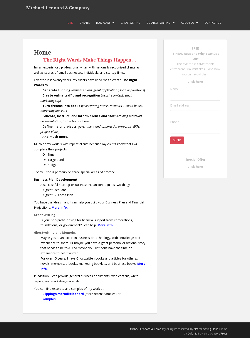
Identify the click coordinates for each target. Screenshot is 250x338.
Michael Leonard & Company (58, 7)
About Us (187, 23)
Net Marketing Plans (206, 329)
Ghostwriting (130, 23)
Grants (85, 23)
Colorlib (193, 333)
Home (69, 23)
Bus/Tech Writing (159, 23)
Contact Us (213, 23)
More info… (60, 207)
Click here (195, 82)
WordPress (220, 333)
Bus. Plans (103, 23)
